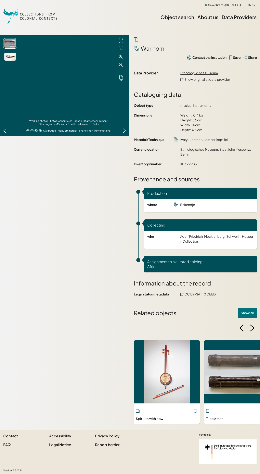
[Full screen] (121, 40)
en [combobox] (249, 5)
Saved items (218, 5)
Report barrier (107, 444)
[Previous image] (5, 130)
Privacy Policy (107, 436)
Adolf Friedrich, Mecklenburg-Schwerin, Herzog (216, 236)
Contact (10, 436)
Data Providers (239, 17)
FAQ (238, 5)
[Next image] (124, 130)
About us (207, 17)
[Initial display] (121, 49)
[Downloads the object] (121, 78)
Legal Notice (60, 444)
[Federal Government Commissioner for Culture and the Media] (228, 451)
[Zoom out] (121, 65)
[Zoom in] (121, 57)
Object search (177, 17)
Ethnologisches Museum (199, 73)
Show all (247, 313)
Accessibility (60, 436)
